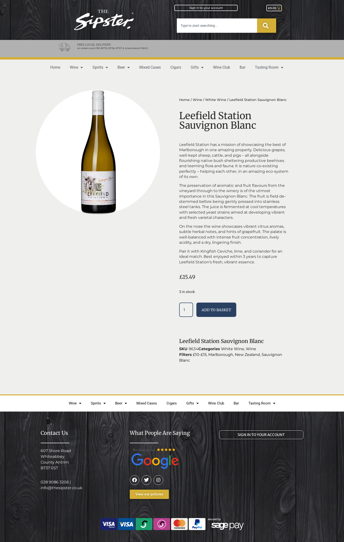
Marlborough (220, 354)
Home (55, 67)
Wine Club (221, 67)
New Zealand (247, 354)
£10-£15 (200, 354)
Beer (124, 67)
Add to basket (216, 310)
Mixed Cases (150, 67)
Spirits (100, 67)
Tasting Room (269, 67)
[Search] (266, 25)
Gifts (197, 67)
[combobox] (217, 25)
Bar (242, 67)
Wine (76, 67)
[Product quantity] (186, 310)
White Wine (215, 100)
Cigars (175, 67)
